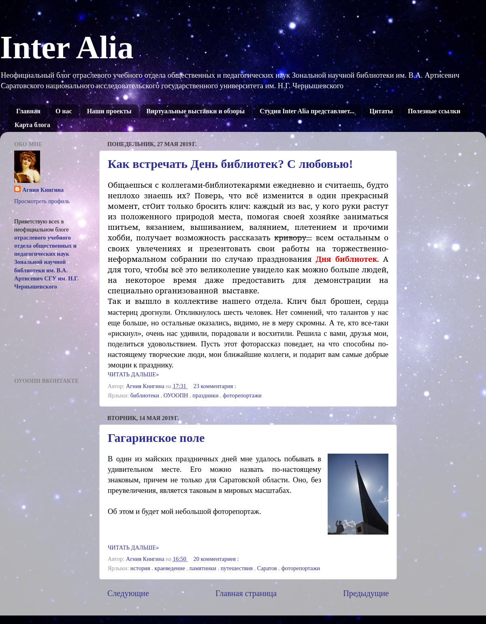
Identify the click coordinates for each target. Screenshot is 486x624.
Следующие (128, 593)
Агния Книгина (43, 190)
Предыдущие (366, 593)
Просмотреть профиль (42, 201)
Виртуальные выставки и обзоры (196, 111)
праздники (206, 395)
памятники (204, 568)
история (141, 568)
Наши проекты (109, 111)
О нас (63, 111)
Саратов (268, 568)
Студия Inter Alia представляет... (307, 111)
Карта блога (32, 124)
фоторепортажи (242, 395)
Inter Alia (67, 47)
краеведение (170, 568)
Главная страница (246, 593)
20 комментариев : (217, 559)
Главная (28, 111)
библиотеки (145, 395)
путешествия (237, 568)
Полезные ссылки (434, 111)
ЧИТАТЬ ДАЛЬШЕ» (133, 374)
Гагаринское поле (156, 437)
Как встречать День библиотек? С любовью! (230, 163)
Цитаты (381, 111)
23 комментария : (216, 386)
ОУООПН (177, 395)
